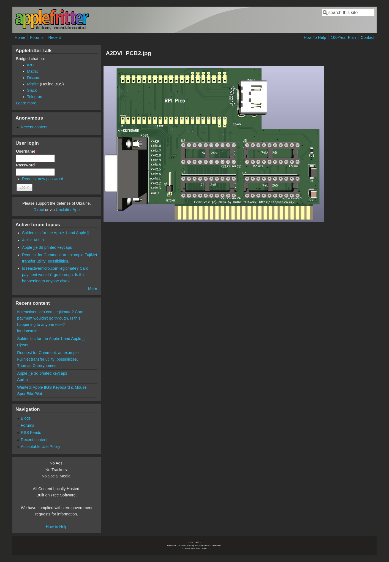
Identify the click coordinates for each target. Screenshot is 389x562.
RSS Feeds (31, 432)
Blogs (26, 418)
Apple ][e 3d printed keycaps (47, 247)
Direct (39, 209)
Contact (367, 37)
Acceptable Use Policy (40, 446)
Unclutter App (68, 209)
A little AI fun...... (36, 240)
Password (26, 165)
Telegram (35, 96)
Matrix (32, 71)
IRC (30, 65)
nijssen (23, 345)
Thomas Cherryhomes (36, 365)
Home (20, 37)
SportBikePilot (29, 393)
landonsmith (28, 331)
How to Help (56, 527)
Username (27, 151)
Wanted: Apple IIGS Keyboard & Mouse (51, 387)
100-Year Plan (343, 37)
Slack (32, 90)
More (92, 288)
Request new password (42, 179)
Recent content (34, 127)
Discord (33, 77)
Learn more (26, 103)
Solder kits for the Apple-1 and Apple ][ (55, 233)
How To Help (315, 37)
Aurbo (22, 379)
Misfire (33, 84)
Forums (36, 37)
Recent (54, 37)
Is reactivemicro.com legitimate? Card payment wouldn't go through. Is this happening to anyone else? (55, 274)
